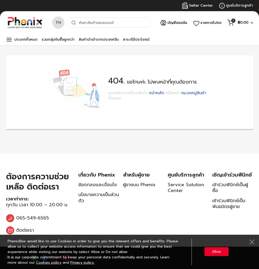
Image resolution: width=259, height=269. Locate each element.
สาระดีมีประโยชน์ (136, 39)
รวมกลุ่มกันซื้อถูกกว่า (58, 39)
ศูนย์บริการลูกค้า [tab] (186, 175)
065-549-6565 (32, 217)
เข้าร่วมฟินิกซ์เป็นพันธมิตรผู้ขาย (228, 203)
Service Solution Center (186, 187)
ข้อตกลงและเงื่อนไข (97, 184)
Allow (216, 251)
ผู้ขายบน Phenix (139, 184)
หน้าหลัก (156, 93)
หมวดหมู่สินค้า (193, 93)
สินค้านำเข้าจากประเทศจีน (99, 39)
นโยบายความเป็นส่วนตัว (98, 197)
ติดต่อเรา (25, 230)
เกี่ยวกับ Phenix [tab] (96, 175)
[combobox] (109, 22)
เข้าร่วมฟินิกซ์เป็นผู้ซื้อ (230, 187)
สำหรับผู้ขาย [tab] (136, 175)
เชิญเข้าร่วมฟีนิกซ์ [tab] (232, 175)
